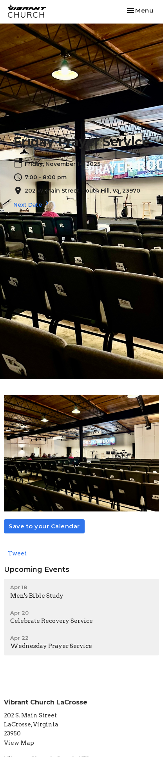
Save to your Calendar (44, 526)
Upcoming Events (36, 569)
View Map (19, 742)
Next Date (32, 203)
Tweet (17, 553)
